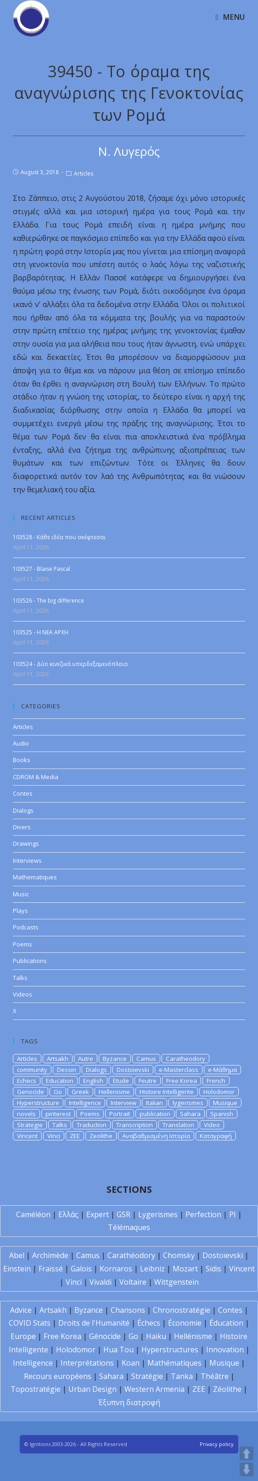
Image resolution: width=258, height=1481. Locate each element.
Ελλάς (68, 1214)
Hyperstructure (38, 1103)
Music (21, 894)
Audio (21, 743)
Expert (97, 1214)
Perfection (203, 1214)
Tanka (182, 1376)
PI (232, 1214)
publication (155, 1114)
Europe (23, 1336)
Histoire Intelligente (167, 1092)
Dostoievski (133, 1069)
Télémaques (129, 1227)
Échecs (148, 1323)
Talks (20, 978)
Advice (21, 1310)
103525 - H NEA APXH (40, 632)
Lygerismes (158, 1214)
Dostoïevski (222, 1255)
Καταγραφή (216, 1136)
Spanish (221, 1114)
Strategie (30, 1125)
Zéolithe (227, 1389)
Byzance (115, 1058)
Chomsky (179, 1255)
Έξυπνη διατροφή (129, 1402)
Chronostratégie (181, 1310)
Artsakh (57, 1058)
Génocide (105, 1336)
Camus (146, 1058)
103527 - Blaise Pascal (41, 569)
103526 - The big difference (48, 600)
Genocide (30, 1092)
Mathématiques (174, 1363)
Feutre (148, 1081)
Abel (16, 1255)
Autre (85, 1058)
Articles (83, 173)
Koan (131, 1363)
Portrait (119, 1114)
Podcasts (26, 927)
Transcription (134, 1125)
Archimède (50, 1255)
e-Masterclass (178, 1069)
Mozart (185, 1269)
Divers (22, 827)
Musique (225, 1103)
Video (212, 1125)
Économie (185, 1323)
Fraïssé (51, 1269)
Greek (80, 1092)
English (93, 1081)
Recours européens (57, 1376)
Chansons (128, 1310)
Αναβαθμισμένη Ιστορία (156, 1136)
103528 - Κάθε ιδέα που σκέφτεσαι (59, 537)
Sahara (190, 1114)
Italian (154, 1103)
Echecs (26, 1081)
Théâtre (215, 1376)
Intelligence (85, 1103)
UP (246, 1453)
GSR (123, 1214)
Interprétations (87, 1363)
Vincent (27, 1136)
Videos (22, 994)
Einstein (17, 1269)
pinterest (58, 1114)
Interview (123, 1103)
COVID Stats (29, 1323)
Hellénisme (193, 1336)
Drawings (26, 843)
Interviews (27, 860)
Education (59, 1081)
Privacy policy (217, 1444)
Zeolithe (101, 1136)
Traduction (92, 1125)
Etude (121, 1081)
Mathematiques (35, 877)
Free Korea (181, 1081)
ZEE (75, 1136)
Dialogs (23, 810)
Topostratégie (36, 1389)
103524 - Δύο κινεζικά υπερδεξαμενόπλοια (70, 664)
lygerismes (188, 1103)
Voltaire (132, 1282)
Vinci (53, 1136)
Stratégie (147, 1376)
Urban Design (92, 1389)
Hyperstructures (169, 1349)
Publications (30, 961)
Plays (20, 910)
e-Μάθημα (222, 1069)
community (32, 1069)
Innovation (225, 1349)
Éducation (226, 1323)
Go (58, 1092)
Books (21, 760)
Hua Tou (118, 1349)
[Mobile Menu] (230, 17)
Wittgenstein (176, 1282)
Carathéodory (131, 1255)
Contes (23, 793)
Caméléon (33, 1214)
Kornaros (116, 1269)
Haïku (156, 1336)
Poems (22, 944)
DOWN (246, 1469)
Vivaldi (101, 1282)
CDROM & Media (35, 777)
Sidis (213, 1269)
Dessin (66, 1069)
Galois (81, 1269)
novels (26, 1114)
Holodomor (219, 1092)
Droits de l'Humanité (93, 1323)
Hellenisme (114, 1092)
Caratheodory (185, 1058)
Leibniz (152, 1269)
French (216, 1081)
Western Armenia (154, 1389)
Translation (178, 1125)
